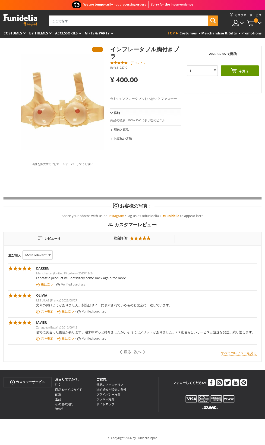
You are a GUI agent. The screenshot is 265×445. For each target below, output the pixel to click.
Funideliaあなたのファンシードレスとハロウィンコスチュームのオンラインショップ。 (20, 20)
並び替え (14, 255)
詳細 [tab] (117, 113)
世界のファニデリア (109, 385)
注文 (58, 385)
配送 (58, 394)
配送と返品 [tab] (121, 130)
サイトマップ (105, 404)
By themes (38, 33)
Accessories (66, 33)
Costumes (12, 33)
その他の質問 (64, 404)
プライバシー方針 (108, 394)
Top (171, 33)
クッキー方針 (105, 399)
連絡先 (59, 409)
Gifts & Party (97, 33)
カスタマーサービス (27, 382)
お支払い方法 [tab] (123, 138)
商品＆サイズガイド (68, 389)
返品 (58, 399)
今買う (243, 71)
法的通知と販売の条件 (111, 389)
